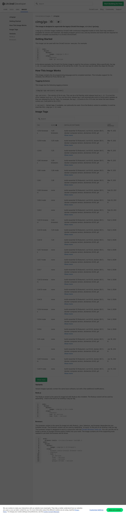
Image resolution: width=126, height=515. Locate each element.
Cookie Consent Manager (51, 512)
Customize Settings (96, 510)
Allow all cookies (115, 510)
